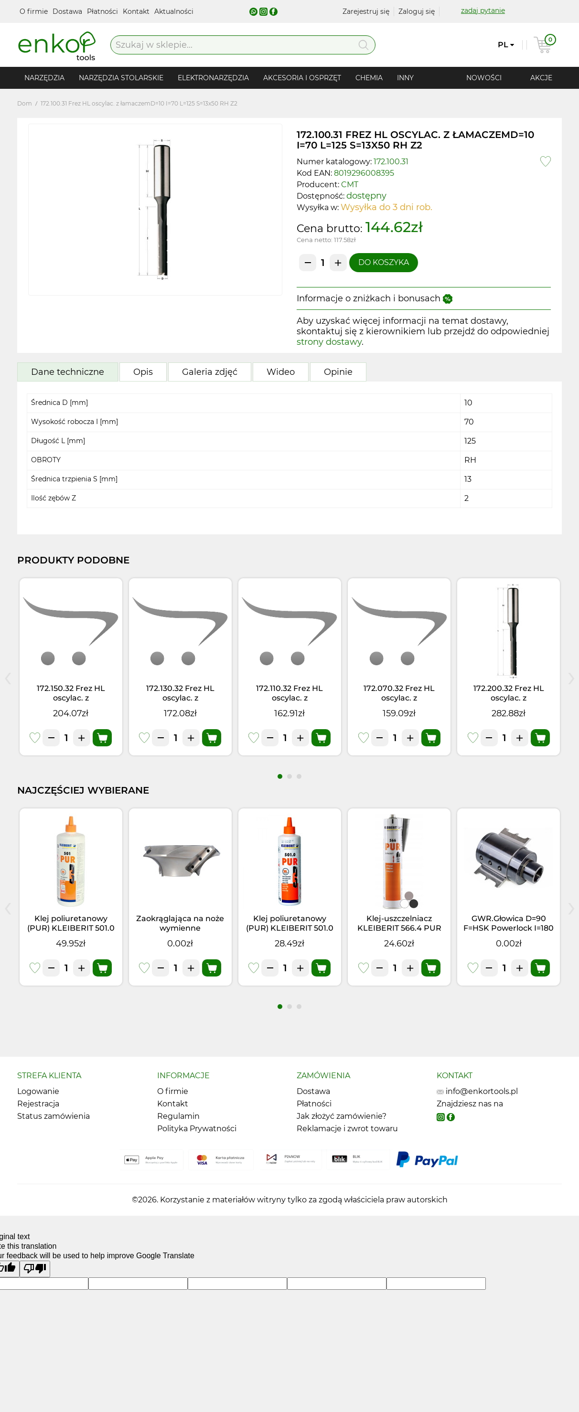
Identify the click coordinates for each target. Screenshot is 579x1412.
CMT (349, 184)
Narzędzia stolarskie (121, 78)
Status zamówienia (53, 1116)
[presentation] (7, 676)
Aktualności (173, 11)
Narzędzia (44, 78)
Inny (405, 78)
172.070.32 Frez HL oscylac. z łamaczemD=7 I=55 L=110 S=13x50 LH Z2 (399, 703)
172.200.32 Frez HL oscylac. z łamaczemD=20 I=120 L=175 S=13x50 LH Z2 (508, 703)
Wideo (281, 372)
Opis (143, 372)
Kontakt (137, 11)
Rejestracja (38, 1103)
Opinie (338, 372)
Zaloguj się (416, 11)
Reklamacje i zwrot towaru (347, 1128)
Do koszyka (383, 262)
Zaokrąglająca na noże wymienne (180, 923)
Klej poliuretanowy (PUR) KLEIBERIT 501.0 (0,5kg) (289, 928)
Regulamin (178, 1116)
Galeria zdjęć (209, 372)
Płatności (103, 11)
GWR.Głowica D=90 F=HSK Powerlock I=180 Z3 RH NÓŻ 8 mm (508, 928)
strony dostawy (329, 342)
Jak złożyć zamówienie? (341, 1116)
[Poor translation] (35, 1269)
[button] (280, 776)
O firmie (35, 11)
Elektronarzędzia (213, 78)
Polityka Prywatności (196, 1128)
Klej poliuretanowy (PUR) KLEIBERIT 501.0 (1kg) (71, 928)
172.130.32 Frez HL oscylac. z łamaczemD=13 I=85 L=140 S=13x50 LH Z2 (180, 703)
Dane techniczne (67, 372)
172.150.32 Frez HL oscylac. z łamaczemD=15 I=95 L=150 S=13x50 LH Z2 (71, 703)
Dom (24, 103)
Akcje (541, 78)
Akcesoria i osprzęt (302, 78)
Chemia (369, 78)
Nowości (484, 78)
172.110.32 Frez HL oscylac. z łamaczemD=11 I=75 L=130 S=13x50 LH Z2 (290, 703)
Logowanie (38, 1091)
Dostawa (68, 11)
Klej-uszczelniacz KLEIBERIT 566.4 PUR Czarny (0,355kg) (399, 928)
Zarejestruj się (366, 11)
